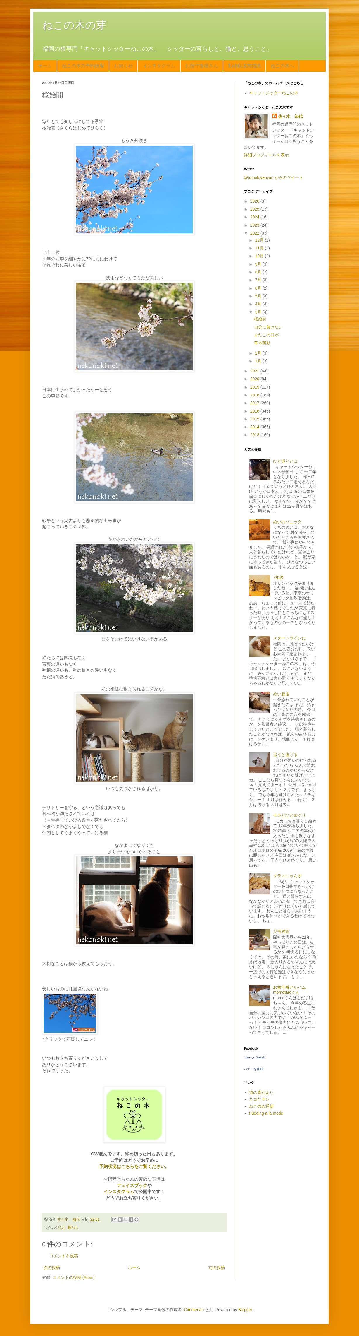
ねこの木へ (282, 65)
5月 (259, 296)
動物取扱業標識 (244, 65)
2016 (255, 411)
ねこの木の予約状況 (83, 65)
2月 (259, 353)
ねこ (61, 1227)
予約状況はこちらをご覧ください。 (134, 1166)
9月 (259, 264)
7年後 (278, 577)
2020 (255, 379)
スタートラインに (289, 638)
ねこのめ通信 (261, 1106)
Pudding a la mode (266, 1113)
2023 (255, 225)
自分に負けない (268, 327)
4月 (259, 304)
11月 (260, 248)
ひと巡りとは (285, 461)
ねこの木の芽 (74, 25)
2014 (255, 427)
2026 (255, 201)
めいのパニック (287, 521)
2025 (255, 209)
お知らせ (123, 65)
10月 (260, 256)
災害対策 (281, 931)
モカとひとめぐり (289, 815)
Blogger (245, 1309)
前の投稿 (216, 1267)
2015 (255, 419)
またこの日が (266, 335)
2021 (255, 371)
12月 (260, 240)
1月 (259, 361)
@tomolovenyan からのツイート (273, 177)
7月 (259, 280)
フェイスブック (132, 1185)
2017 (255, 403)
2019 (255, 387)
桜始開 (260, 319)
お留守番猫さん (201, 65)
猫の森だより (261, 1092)
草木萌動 (262, 343)
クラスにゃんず (287, 875)
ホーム (45, 65)
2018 (255, 395)
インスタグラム (159, 65)
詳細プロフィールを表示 (266, 155)
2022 (255, 233)
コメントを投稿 (63, 1255)
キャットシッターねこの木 (273, 92)
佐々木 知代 (290, 116)
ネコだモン (259, 1099)
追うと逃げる (285, 754)
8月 (259, 272)
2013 (255, 434)
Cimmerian (194, 1309)
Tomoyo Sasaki (255, 1057)
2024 (255, 217)
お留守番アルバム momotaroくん (291, 990)
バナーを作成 (253, 1069)
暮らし (73, 1227)
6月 (259, 288)
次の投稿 (52, 1267)
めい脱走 (281, 694)
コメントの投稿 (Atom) (74, 1277)
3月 (259, 312)
